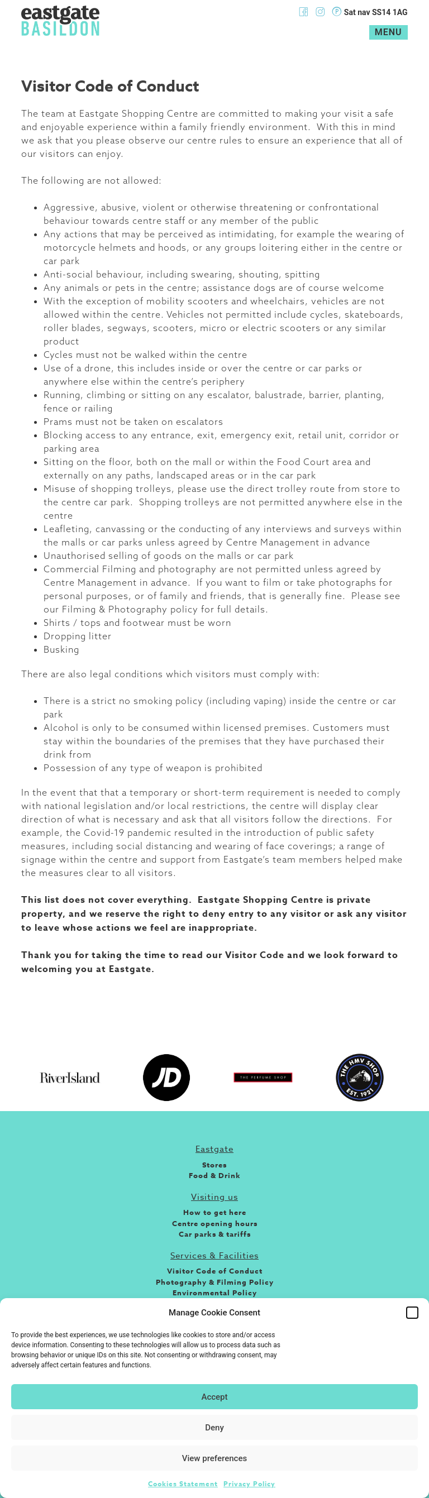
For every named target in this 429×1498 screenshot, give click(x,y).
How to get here (214, 1212)
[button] (412, 1312)
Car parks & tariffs (215, 1234)
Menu (388, 32)
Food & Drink (215, 1175)
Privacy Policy (249, 1484)
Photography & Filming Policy (215, 1282)
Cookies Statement (183, 1484)
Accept (214, 1397)
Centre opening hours (215, 1223)
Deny (214, 1428)
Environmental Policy (215, 1293)
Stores (214, 1165)
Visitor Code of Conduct (215, 1271)
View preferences (214, 1458)
